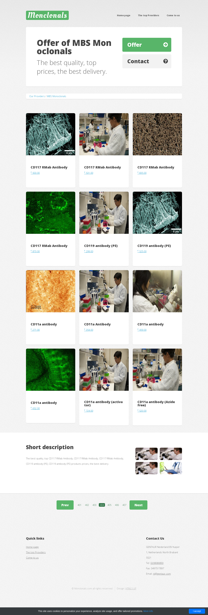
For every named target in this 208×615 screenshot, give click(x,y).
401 (79, 505)
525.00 (141, 251)
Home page (123, 15)
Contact (138, 61)
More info (148, 611)
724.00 (88, 410)
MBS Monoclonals (56, 96)
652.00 (35, 408)
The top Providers (148, 15)
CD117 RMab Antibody (49, 167)
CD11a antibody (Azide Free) (156, 403)
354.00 (88, 329)
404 (102, 505)
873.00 (35, 251)
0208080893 (156, 563)
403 (94, 505)
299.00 (88, 251)
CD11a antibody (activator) (103, 403)
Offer (134, 44)
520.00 (141, 410)
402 (87, 505)
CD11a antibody (44, 324)
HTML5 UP (130, 588)
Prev (65, 505)
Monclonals (47, 15)
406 (117, 505)
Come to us (173, 15)
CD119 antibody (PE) (101, 246)
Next (138, 505)
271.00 (35, 329)
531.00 (88, 172)
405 (109, 505)
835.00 (141, 172)
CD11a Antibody (97, 324)
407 (124, 505)
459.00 (141, 329)
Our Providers (37, 96)
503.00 (35, 172)
